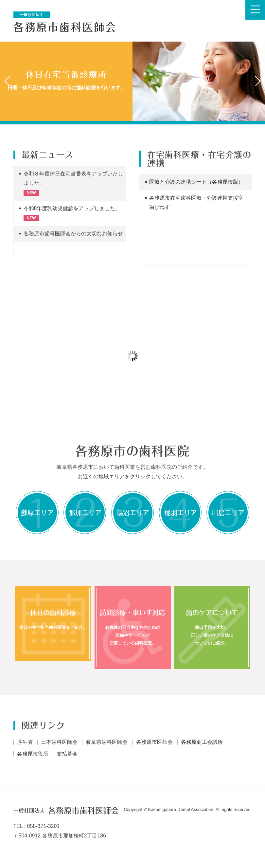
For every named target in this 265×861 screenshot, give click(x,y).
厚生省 (25, 742)
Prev (7, 81)
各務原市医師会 (154, 742)
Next (257, 81)
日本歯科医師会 (59, 742)
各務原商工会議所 (202, 742)
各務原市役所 (32, 754)
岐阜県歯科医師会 (107, 742)
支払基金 (67, 754)
